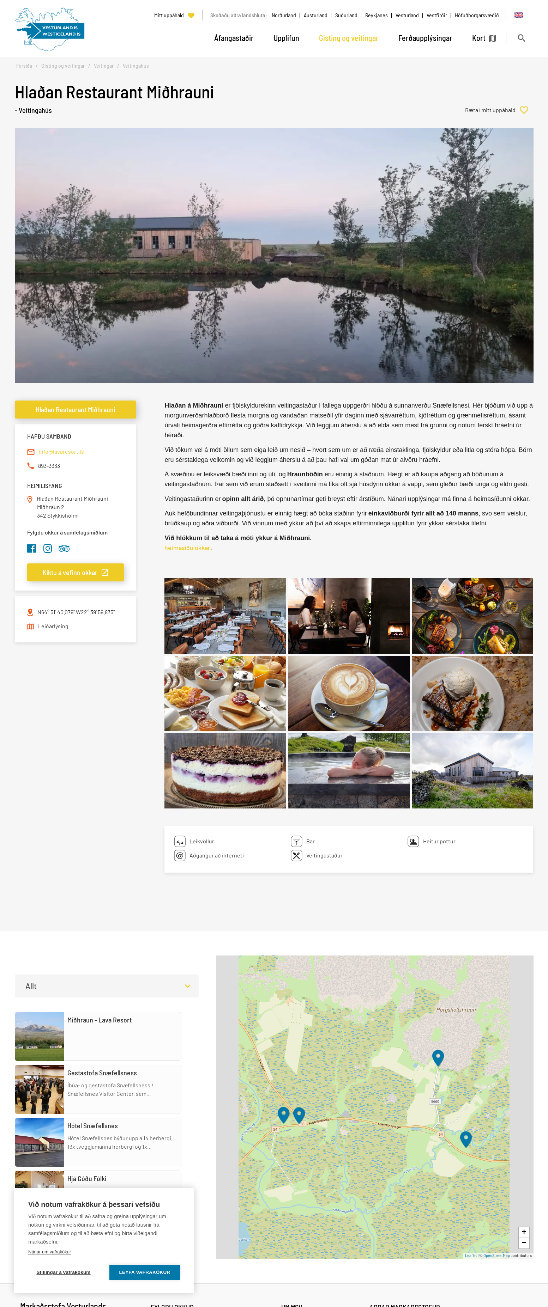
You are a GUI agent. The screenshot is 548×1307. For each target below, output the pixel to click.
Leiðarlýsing (53, 626)
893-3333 (49, 465)
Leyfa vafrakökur (144, 1272)
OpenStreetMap (496, 1255)
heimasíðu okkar (187, 547)
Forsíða (24, 66)
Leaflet (471, 1255)
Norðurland (284, 15)
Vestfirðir (437, 15)
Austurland (315, 15)
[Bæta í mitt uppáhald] (499, 110)
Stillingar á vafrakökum (63, 1272)
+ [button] (524, 1232)
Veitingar (104, 66)
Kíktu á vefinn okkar (70, 572)
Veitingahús (136, 66)
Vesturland (407, 15)
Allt (31, 985)
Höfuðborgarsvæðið (477, 15)
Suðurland (346, 15)
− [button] (524, 1243)
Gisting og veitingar (63, 66)
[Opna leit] (521, 38)
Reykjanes (376, 15)
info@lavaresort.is (61, 451)
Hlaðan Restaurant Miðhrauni (75, 409)
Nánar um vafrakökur (49, 1251)
